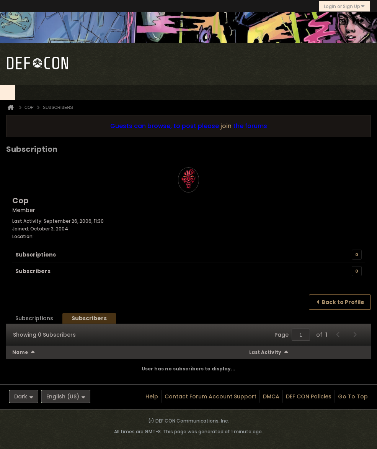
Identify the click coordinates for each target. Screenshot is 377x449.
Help (151, 396)
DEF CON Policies (308, 396)
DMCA (271, 396)
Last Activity (265, 352)
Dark (23, 396)
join (226, 126)
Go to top (353, 396)
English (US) (65, 396)
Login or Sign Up (344, 6)
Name (20, 352)
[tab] (34, 318)
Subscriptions (35, 254)
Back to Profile (343, 302)
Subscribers (33, 271)
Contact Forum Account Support (210, 396)
